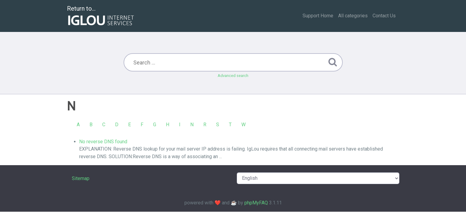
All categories (353, 16)
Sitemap (80, 178)
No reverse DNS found (103, 141)
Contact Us (384, 16)
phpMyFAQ (256, 203)
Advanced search (233, 75)
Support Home (318, 16)
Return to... (101, 16)
